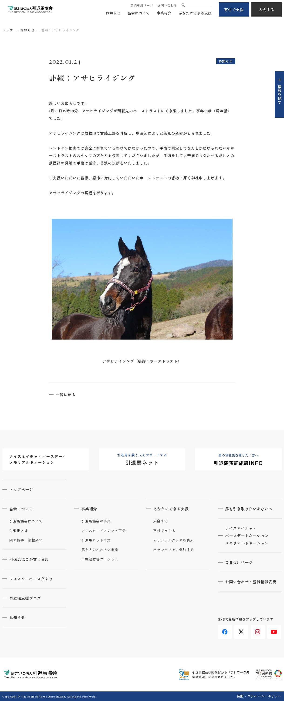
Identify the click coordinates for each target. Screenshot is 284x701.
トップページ (21, 489)
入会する (266, 9)
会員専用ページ (142, 5)
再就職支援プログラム (99, 559)
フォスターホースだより (31, 578)
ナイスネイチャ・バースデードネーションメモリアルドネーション (247, 535)
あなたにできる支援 (195, 12)
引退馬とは (18, 530)
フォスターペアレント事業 (103, 530)
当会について (139, 12)
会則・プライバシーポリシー (259, 696)
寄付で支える (164, 530)
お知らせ (113, 12)
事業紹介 (164, 12)
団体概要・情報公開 (26, 540)
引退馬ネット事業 (96, 540)
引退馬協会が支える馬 (29, 559)
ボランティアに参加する (173, 549)
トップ (8, 30)
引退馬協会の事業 (96, 521)
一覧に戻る (66, 394)
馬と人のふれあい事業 (99, 549)
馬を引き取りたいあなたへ (249, 509)
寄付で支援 (234, 9)
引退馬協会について (26, 521)
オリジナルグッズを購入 (173, 540)
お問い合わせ (167, 5)
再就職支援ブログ (25, 598)
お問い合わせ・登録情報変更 (250, 581)
